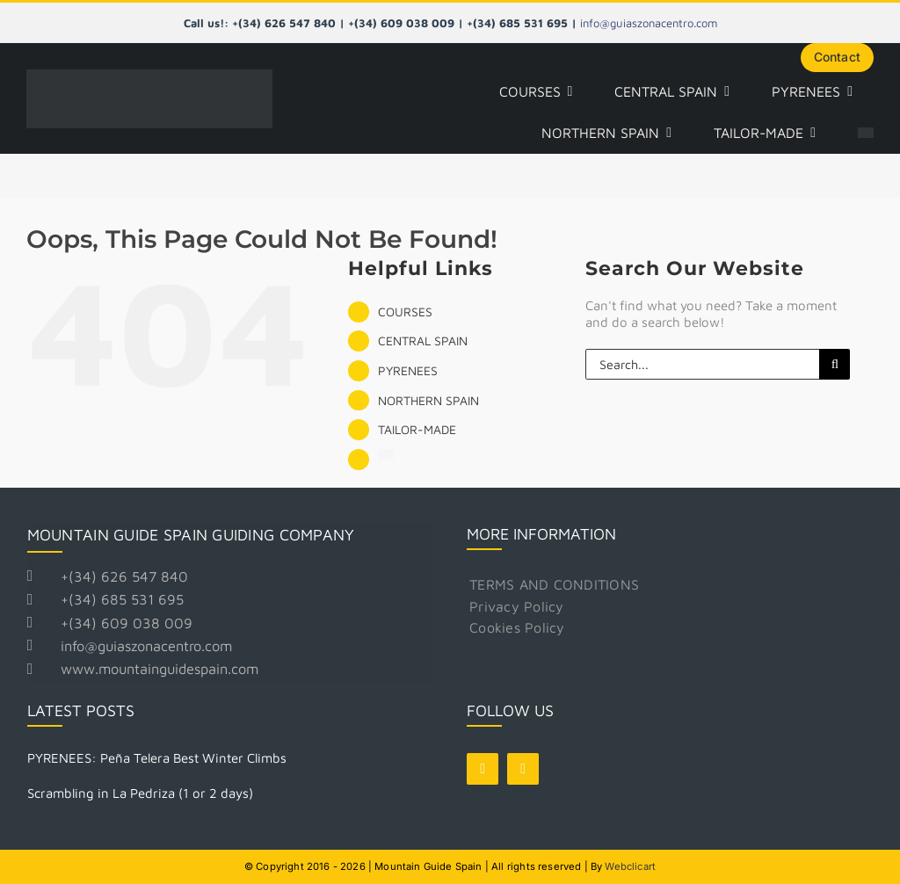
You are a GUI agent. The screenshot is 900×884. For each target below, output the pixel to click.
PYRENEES (408, 370)
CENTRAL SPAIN (423, 340)
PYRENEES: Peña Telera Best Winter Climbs (157, 757)
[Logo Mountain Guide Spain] (149, 76)
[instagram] (523, 769)
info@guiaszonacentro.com (648, 23)
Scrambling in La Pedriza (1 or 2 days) (140, 792)
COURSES (405, 311)
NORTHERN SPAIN (428, 400)
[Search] (834, 364)
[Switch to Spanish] (866, 134)
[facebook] (482, 769)
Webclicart (630, 865)
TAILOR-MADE (417, 429)
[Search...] (702, 364)
